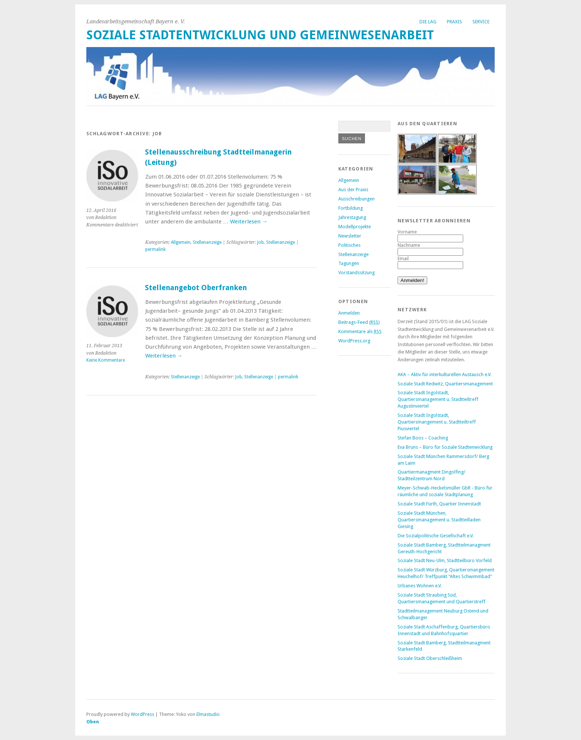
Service (480, 21)
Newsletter (349, 236)
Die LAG (427, 21)
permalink (155, 249)
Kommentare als (360, 331)
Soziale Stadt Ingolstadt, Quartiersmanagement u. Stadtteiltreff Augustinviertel (438, 399)
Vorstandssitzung (356, 272)
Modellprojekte (354, 226)
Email (403, 258)
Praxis (454, 21)
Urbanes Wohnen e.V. (420, 585)
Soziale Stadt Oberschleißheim (430, 658)
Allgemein (180, 242)
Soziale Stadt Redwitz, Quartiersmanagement (445, 383)
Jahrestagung (352, 217)
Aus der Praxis (353, 189)
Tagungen (348, 263)
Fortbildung (350, 208)
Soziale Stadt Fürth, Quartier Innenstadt (439, 504)
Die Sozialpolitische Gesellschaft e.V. (436, 535)
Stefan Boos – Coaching (423, 438)
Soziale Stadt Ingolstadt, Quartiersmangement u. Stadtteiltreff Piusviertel (437, 421)
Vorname (407, 232)
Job (260, 242)
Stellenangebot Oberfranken (196, 287)
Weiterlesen (249, 221)
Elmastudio (208, 714)
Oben (92, 721)
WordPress (142, 714)
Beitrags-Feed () (359, 322)
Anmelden (349, 313)
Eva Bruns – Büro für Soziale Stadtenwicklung (445, 447)
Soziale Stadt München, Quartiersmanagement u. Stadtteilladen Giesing (439, 519)
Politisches (349, 245)
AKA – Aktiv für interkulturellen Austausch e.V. (444, 374)
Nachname (409, 245)
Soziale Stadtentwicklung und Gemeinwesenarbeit (260, 35)
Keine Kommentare (105, 360)
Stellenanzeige (207, 242)
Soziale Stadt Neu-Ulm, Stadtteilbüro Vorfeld (445, 560)
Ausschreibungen (356, 199)
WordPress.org (354, 341)
